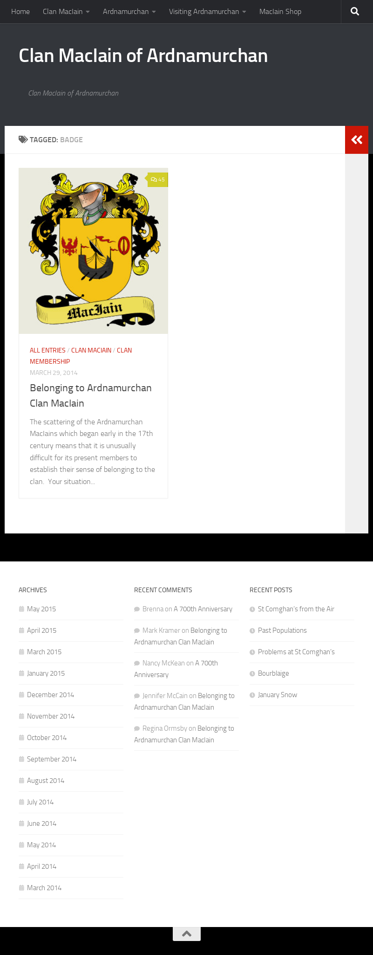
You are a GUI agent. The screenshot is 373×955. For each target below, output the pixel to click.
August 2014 (45, 780)
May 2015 (41, 609)
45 (157, 179)
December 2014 (50, 695)
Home (20, 11)
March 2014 (44, 888)
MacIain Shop (280, 11)
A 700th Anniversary (203, 609)
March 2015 (44, 652)
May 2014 (41, 845)
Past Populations (282, 630)
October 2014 (47, 738)
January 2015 (46, 673)
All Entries (48, 350)
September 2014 (51, 759)
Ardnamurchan (126, 11)
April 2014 (41, 866)
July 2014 (40, 802)
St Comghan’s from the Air (296, 609)
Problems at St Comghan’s (296, 652)
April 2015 (41, 630)
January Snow (277, 695)
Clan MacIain (63, 11)
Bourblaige (273, 673)
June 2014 (41, 823)
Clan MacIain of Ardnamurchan (143, 55)
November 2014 (51, 716)
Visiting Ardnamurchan (204, 11)
